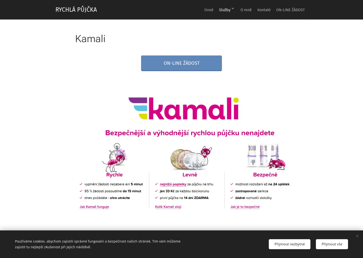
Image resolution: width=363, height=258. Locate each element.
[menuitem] (197, 10)
